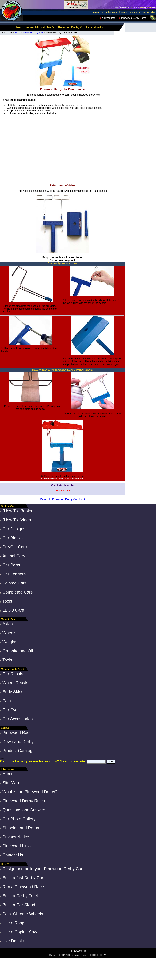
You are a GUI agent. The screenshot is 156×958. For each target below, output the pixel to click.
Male (2, 758)
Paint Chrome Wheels (22, 913)
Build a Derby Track (20, 895)
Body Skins (12, 691)
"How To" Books (17, 510)
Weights (9, 642)
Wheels (9, 633)
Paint (7, 700)
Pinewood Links (17, 846)
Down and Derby (18, 741)
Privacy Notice (15, 837)
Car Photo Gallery (19, 818)
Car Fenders (14, 574)
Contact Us (12, 855)
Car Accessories (17, 718)
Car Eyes (11, 709)
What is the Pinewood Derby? (29, 791)
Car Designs (13, 528)
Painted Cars (14, 583)
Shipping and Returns (22, 828)
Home (17, 32)
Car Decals (12, 673)
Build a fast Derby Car (22, 877)
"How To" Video (16, 519)
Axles (7, 623)
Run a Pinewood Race (23, 886)
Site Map (10, 782)
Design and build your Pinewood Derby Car (42, 868)
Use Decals (13, 941)
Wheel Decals (15, 682)
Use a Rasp (13, 922)
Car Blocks (12, 538)
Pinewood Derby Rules (23, 800)
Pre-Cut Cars (14, 547)
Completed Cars (17, 592)
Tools (7, 601)
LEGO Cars (13, 610)
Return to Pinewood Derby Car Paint (62, 499)
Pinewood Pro (76, 479)
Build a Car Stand (18, 904)
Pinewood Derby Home (132, 17)
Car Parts (11, 565)
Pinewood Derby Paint (33, 32)
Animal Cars (13, 556)
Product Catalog (17, 750)
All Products (107, 17)
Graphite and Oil (17, 651)
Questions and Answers (24, 809)
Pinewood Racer (17, 732)
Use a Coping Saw (19, 932)
